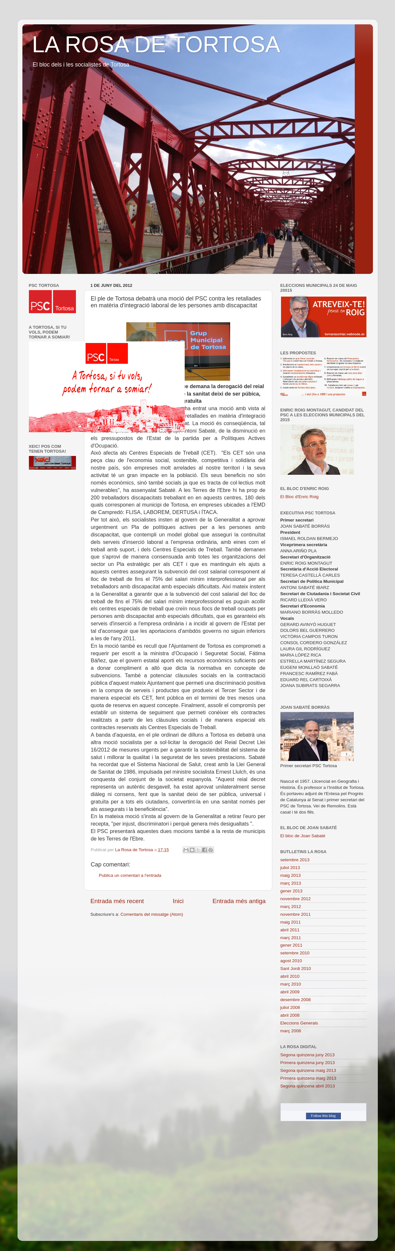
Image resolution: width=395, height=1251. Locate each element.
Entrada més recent (117, 901)
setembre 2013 (295, 859)
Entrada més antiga (239, 901)
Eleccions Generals (299, 1023)
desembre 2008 (295, 999)
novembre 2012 (295, 898)
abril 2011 (290, 929)
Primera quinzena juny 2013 (307, 1062)
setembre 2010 (295, 953)
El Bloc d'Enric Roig (299, 496)
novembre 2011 (295, 914)
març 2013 (290, 883)
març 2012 (290, 906)
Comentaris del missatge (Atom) (151, 914)
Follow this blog (323, 1116)
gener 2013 (291, 891)
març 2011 (290, 937)
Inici (178, 901)
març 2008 (290, 1030)
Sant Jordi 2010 (295, 968)
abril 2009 (290, 991)
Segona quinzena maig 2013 (308, 1070)
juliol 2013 (290, 867)
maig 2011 (290, 922)
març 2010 (290, 984)
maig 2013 (290, 875)
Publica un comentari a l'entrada (130, 875)
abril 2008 (290, 1015)
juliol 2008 (290, 1007)
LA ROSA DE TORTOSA (156, 44)
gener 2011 (291, 945)
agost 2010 (291, 960)
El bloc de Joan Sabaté (303, 835)
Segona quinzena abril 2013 (307, 1086)
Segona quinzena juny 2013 (307, 1054)
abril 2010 (290, 976)
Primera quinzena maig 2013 (308, 1078)
